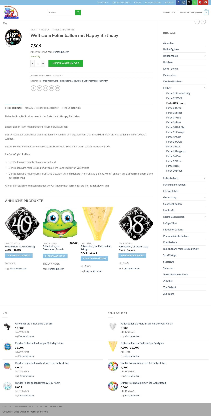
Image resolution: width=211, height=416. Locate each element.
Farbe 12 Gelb (173, 136)
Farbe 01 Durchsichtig (178, 93)
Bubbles (168, 62)
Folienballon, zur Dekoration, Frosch (53, 248)
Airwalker (169, 42)
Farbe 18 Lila (173, 165)
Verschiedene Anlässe (175, 274)
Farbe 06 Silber (174, 112)
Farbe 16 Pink (173, 156)
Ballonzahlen (170, 55)
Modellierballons (173, 229)
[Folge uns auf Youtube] (205, 2)
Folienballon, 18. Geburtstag (133, 246)
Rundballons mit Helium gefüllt (181, 248)
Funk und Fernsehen (174, 184)
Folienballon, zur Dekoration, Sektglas (96, 248)
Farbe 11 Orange (175, 132)
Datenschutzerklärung (50, 406)
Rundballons (170, 242)
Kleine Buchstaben (174, 216)
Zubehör (168, 280)
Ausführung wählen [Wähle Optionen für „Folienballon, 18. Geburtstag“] (132, 255)
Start (34, 29)
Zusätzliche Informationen (42, 108)
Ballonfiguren (171, 49)
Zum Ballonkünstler (121, 2)
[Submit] (78, 12)
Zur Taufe (168, 293)
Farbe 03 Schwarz (176, 103)
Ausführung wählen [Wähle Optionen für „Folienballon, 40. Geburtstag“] (18, 255)
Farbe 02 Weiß (174, 98)
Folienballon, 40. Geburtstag (20, 246)
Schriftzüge (169, 255)
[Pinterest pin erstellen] (51, 88)
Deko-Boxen (170, 68)
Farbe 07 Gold (173, 117)
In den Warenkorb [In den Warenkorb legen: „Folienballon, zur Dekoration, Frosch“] (55, 256)
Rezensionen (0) (71, 108)
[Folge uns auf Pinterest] (200, 2)
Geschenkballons (153, 2)
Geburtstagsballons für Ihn (95, 80)
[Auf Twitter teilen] (39, 88)
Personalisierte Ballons (176, 235)
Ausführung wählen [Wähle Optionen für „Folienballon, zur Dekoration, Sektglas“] (94, 258)
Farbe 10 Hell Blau (175, 127)
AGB (31, 406)
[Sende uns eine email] (189, 2)
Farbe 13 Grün (174, 141)
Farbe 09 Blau (173, 122)
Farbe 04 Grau (174, 107)
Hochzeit (168, 210)
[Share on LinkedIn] (57, 88)
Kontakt (138, 2)
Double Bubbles (172, 81)
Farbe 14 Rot (173, 146)
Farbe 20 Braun (174, 170)
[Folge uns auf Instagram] (183, 2)
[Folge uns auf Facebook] (178, 2)
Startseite (103, 2)
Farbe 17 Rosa (174, 161)
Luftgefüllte (170, 223)
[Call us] (194, 2)
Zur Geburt (169, 287)
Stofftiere (169, 2)
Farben (167, 87)
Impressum (21, 406)
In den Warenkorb (66, 63)
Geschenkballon (172, 203)
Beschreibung (13, 108)
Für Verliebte (170, 191)
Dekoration (169, 75)
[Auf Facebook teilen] (33, 88)
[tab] (13, 108)
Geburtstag (170, 197)
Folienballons (170, 178)
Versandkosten (61, 51)
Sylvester (168, 268)
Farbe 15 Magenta (176, 151)
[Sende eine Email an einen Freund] (45, 88)
